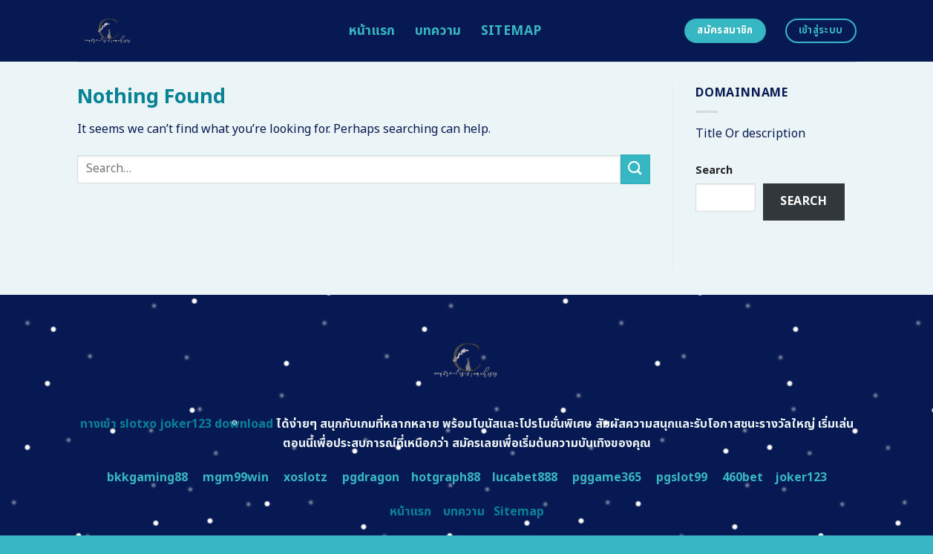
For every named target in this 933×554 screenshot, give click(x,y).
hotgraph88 (445, 477)
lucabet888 (524, 477)
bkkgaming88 (147, 477)
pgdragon (370, 477)
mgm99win (236, 477)
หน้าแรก (372, 31)
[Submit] (635, 168)
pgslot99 (681, 477)
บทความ (438, 31)
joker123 (801, 477)
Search (714, 170)
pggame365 (606, 477)
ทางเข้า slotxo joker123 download (176, 424)
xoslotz (305, 477)
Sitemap (511, 31)
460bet (742, 477)
